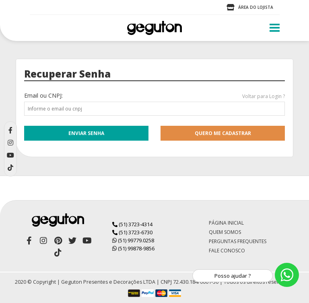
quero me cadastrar (223, 133)
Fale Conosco (227, 250)
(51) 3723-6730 (132, 232)
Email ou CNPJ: (43, 95)
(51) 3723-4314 (132, 224)
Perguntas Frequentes (237, 241)
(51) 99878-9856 (133, 248)
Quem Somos (225, 232)
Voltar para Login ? (263, 96)
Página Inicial (226, 222)
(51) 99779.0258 (133, 240)
